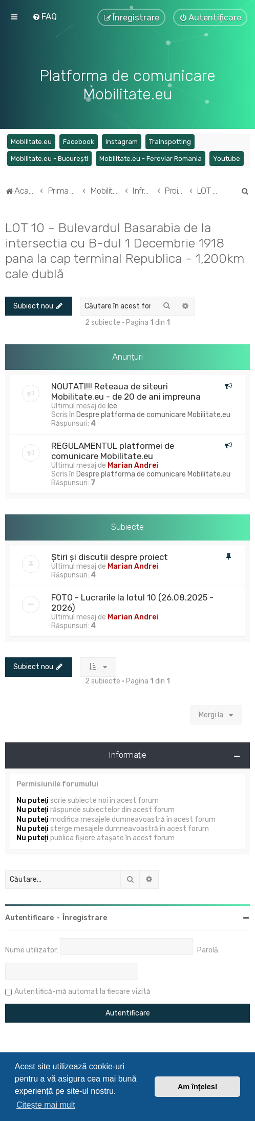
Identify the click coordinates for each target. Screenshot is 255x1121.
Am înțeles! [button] (198, 1087)
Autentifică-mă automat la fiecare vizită (82, 991)
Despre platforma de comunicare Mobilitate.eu (153, 414)
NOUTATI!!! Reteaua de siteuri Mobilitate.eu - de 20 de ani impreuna (126, 391)
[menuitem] (44, 16)
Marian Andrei (133, 465)
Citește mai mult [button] (45, 1105)
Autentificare (29, 918)
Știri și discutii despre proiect (109, 557)
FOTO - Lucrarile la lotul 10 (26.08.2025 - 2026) (132, 602)
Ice (112, 406)
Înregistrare (84, 918)
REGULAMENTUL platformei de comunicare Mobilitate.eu (112, 451)
